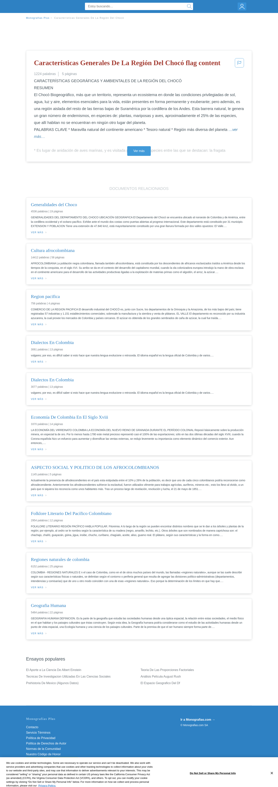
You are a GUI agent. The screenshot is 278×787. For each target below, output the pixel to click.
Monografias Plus (38, 18)
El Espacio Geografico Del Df (160, 683)
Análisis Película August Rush (161, 676)
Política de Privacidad (40, 738)
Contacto (32, 727)
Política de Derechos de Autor (46, 743)
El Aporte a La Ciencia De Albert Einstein (53, 670)
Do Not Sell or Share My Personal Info (52, 759)
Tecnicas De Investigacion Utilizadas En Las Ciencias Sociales (68, 676)
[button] (239, 64)
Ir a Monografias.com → (198, 719)
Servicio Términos (38, 732)
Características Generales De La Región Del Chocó (89, 18)
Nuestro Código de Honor (43, 754)
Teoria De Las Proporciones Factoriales (167, 670)
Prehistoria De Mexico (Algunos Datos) (52, 683)
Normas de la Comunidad (43, 748)
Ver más (139, 151)
